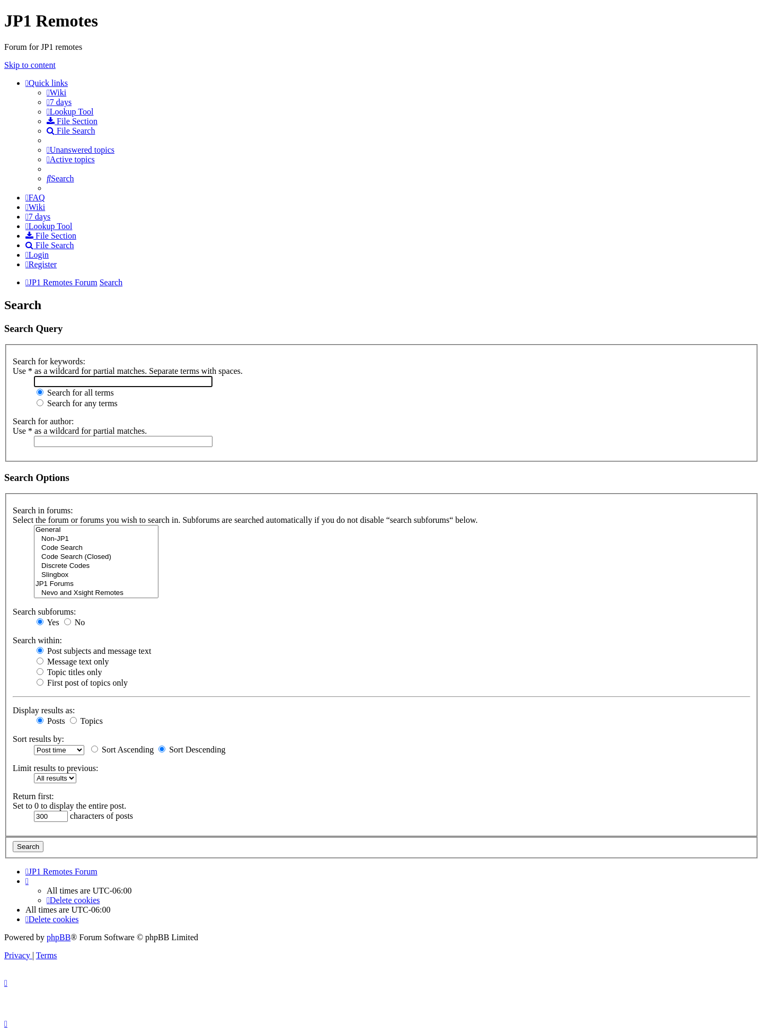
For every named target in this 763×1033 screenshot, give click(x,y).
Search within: (37, 640)
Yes (48, 622)
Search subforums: (44, 611)
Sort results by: (38, 738)
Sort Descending (191, 749)
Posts (51, 720)
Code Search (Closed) (96, 557)
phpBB (58, 937)
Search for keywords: (49, 361)
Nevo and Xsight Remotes (96, 593)
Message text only (73, 661)
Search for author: (43, 421)
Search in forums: (43, 510)
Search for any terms (77, 403)
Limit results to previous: (55, 768)
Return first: (33, 796)
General (96, 530)
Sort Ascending (122, 749)
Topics (86, 720)
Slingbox (96, 575)
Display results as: (44, 710)
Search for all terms (75, 392)
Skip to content (30, 64)
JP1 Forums (96, 584)
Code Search (96, 548)
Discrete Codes (96, 566)
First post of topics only (82, 682)
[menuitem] (56, 92)
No (74, 622)
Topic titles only (69, 672)
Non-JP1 (96, 539)
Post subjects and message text (94, 650)
